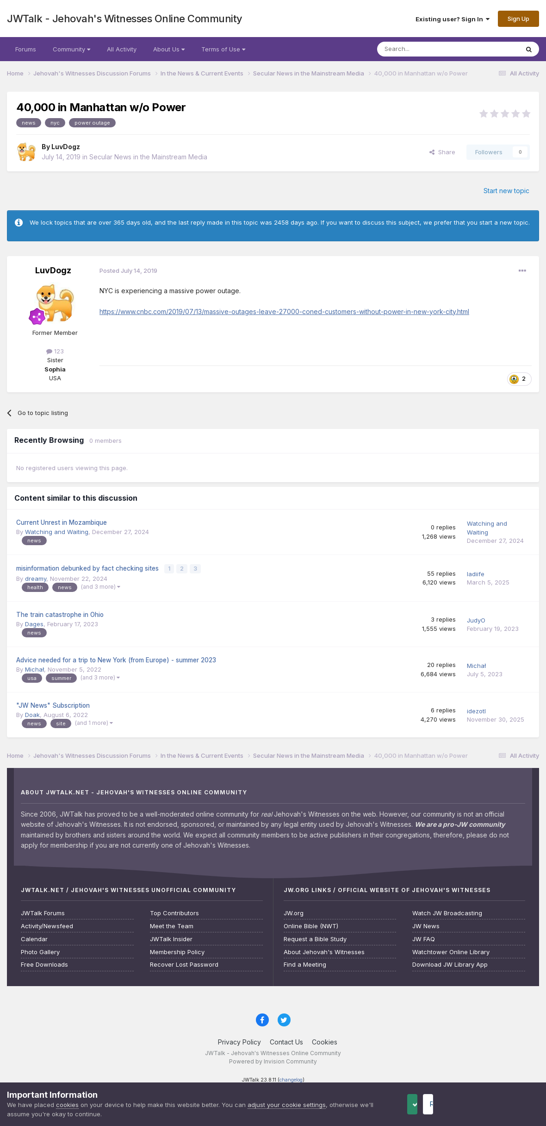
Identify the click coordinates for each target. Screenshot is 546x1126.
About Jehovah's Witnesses (324, 950)
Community (71, 49)
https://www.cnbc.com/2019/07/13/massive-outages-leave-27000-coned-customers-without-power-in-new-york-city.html (284, 311)
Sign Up (518, 18)
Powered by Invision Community (273, 1060)
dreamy (35, 577)
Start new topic (506, 191)
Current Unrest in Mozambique (61, 522)
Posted (128, 270)
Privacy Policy (239, 1040)
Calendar (34, 937)
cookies (67, 1104)
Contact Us (286, 1040)
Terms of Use (223, 49)
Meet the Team (171, 924)
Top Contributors (174, 911)
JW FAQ (423, 937)
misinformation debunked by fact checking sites (88, 568)
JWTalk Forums (43, 911)
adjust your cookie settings (287, 1104)
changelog (291, 1079)
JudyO (476, 619)
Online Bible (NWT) (311, 924)
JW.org (294, 911)
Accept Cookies (427, 1104)
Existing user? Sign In (453, 19)
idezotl (476, 709)
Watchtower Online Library (451, 950)
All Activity (121, 49)
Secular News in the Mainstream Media (148, 157)
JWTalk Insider (171, 937)
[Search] (424, 49)
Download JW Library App (450, 963)
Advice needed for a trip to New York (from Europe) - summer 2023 (116, 658)
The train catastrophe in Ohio (60, 613)
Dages (34, 622)
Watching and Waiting (56, 531)
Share (442, 152)
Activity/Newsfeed (47, 924)
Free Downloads (44, 963)
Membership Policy (177, 950)
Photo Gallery (40, 950)
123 (55, 351)
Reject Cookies (505, 1104)
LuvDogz (65, 147)
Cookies (324, 1040)
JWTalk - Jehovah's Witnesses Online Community (124, 19)
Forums (25, 49)
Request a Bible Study (315, 937)
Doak (32, 713)
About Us (169, 49)
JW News (426, 924)
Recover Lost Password (184, 963)
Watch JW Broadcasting (447, 911)
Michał (34, 668)
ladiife (475, 573)
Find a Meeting (305, 963)
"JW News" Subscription (53, 704)
